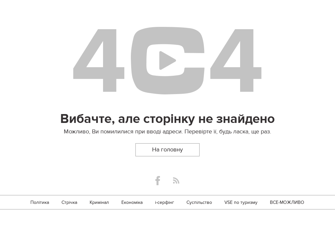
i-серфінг (164, 202)
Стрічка (69, 202)
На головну (167, 149)
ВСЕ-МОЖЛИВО (287, 202)
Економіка (132, 202)
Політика (39, 202)
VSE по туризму (240, 202)
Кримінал (99, 202)
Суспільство (199, 202)
